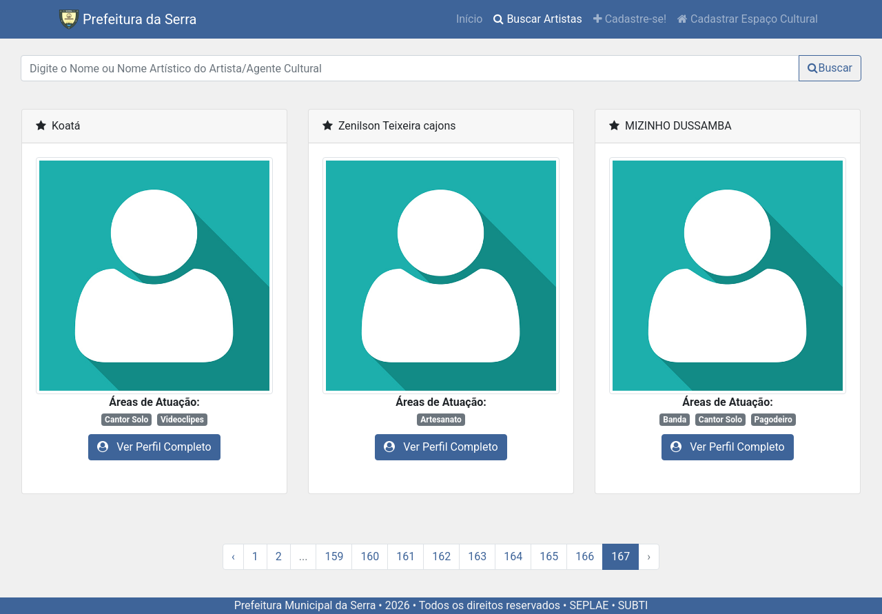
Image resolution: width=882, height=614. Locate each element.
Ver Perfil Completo (154, 446)
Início (469, 18)
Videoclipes (182, 419)
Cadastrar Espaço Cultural (747, 18)
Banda (674, 419)
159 (334, 556)
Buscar (830, 67)
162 (441, 556)
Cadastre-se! (629, 18)
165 (549, 556)
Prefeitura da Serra (127, 19)
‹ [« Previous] (233, 556)
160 (369, 556)
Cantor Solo (126, 419)
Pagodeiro (773, 419)
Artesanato (441, 419)
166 (584, 556)
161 (405, 556)
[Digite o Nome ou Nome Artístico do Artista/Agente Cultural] (410, 68)
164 (513, 556)
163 (477, 556)
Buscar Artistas (540, 17)
